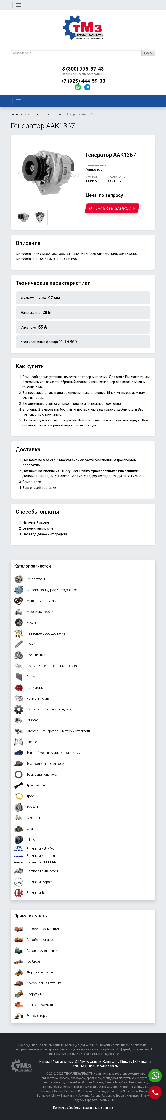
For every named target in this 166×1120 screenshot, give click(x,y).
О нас (90, 1066)
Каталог (45, 1061)
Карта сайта (111, 1061)
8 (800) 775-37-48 (83, 69)
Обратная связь (107, 1066)
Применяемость (30, 915)
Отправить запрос (112, 208)
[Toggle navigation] (18, 5)
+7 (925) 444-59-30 (83, 81)
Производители (90, 1061)
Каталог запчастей (32, 566)
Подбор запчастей (65, 1061)
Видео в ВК (129, 1061)
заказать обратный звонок (67, 382)
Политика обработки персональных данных (83, 1107)
